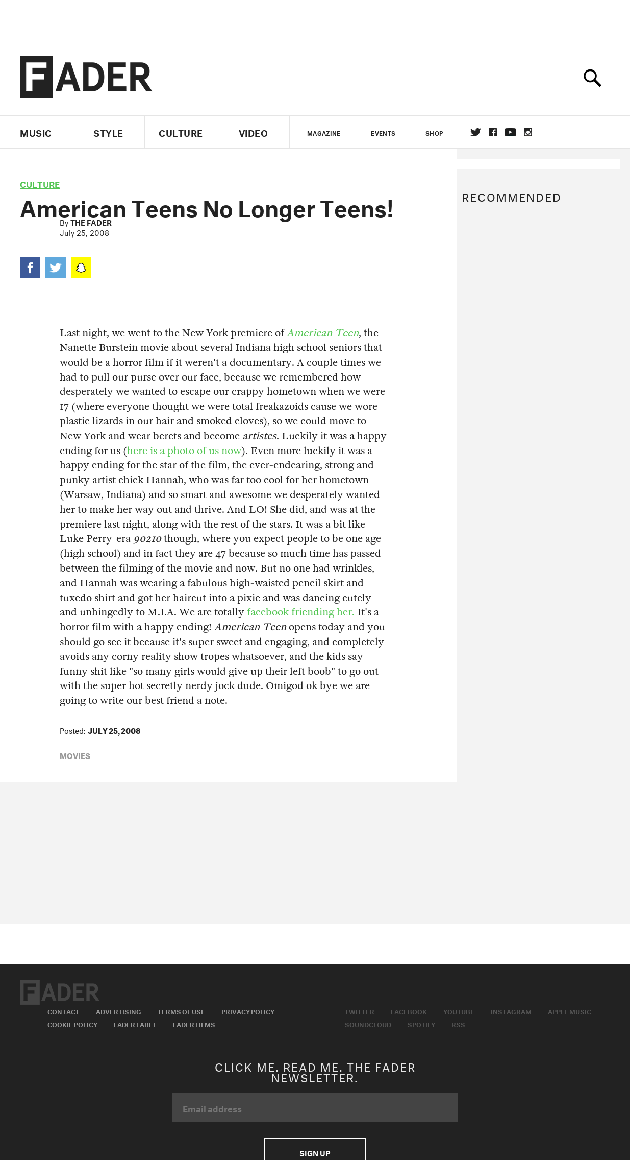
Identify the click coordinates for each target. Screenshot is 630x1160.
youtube (510, 132)
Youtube (458, 1011)
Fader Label (135, 1024)
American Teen (323, 333)
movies (75, 755)
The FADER (91, 222)
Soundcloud (368, 1024)
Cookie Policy (72, 1024)
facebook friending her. (301, 612)
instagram (528, 132)
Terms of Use (181, 1011)
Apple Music (569, 1011)
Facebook (409, 1011)
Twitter (475, 132)
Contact (63, 1011)
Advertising (118, 1011)
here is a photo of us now (184, 451)
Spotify (421, 1024)
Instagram (511, 1011)
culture (40, 183)
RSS (458, 1024)
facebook (493, 132)
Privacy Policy (247, 1011)
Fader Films (194, 1024)
